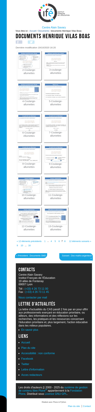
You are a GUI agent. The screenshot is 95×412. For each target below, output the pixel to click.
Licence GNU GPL (56, 393)
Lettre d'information (32, 369)
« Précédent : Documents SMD (31, 255)
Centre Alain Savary (54, 27)
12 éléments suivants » (80, 241)
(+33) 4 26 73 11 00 (36, 288)
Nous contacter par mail (33, 297)
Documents (43, 31)
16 (29, 245)
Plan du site (28, 347)
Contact (87, 406)
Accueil (32, 31)
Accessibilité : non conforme (38, 353)
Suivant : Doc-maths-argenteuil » (77, 256)
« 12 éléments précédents (29, 241)
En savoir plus (29, 329)
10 (22, 245)
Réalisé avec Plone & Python (54, 402)
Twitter (25, 364)
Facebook (27, 358)
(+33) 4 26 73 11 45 (37, 291)
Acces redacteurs (31, 374)
